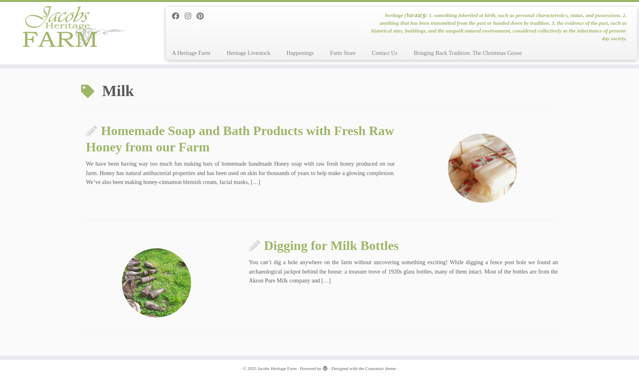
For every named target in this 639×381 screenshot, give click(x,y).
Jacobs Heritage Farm (277, 368)
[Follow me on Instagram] (190, 16)
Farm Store (343, 53)
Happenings (300, 53)
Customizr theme (380, 368)
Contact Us (385, 53)
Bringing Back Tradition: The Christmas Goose (468, 53)
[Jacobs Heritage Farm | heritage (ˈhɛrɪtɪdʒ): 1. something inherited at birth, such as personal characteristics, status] (74, 26)
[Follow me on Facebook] (178, 16)
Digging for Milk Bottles (331, 245)
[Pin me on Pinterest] (202, 16)
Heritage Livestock (248, 53)
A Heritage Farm (191, 53)
